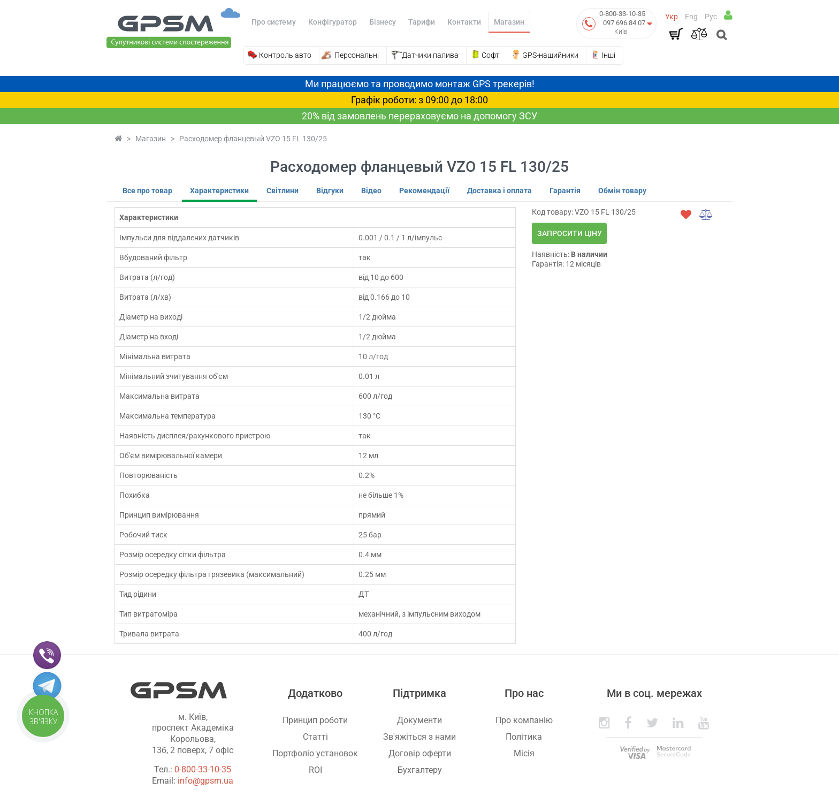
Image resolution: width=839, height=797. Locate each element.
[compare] (706, 214)
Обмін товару (622, 190)
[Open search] (720, 36)
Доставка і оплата (499, 190)
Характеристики (219, 190)
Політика (524, 737)
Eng (691, 16)
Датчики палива (430, 55)
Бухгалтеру (420, 770)
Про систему (273, 22)
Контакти (464, 22)
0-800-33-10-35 (622, 14)
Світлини (282, 190)
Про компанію (524, 720)
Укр (671, 16)
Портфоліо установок (315, 753)
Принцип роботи (315, 720)
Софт (490, 55)
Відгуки (330, 190)
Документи (419, 720)
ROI (315, 770)
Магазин (509, 22)
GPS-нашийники (550, 55)
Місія (524, 753)
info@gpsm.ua (205, 781)
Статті (315, 737)
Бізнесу (382, 22)
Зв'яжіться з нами (419, 737)
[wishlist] (686, 214)
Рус (711, 16)
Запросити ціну (569, 233)
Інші (608, 55)
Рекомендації (424, 190)
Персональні (356, 55)
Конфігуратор (332, 22)
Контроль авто (285, 55)
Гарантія (565, 190)
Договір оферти (419, 753)
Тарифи (421, 22)
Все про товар (147, 190)
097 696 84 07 (624, 23)
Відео (371, 190)
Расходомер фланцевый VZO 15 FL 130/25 (253, 138)
